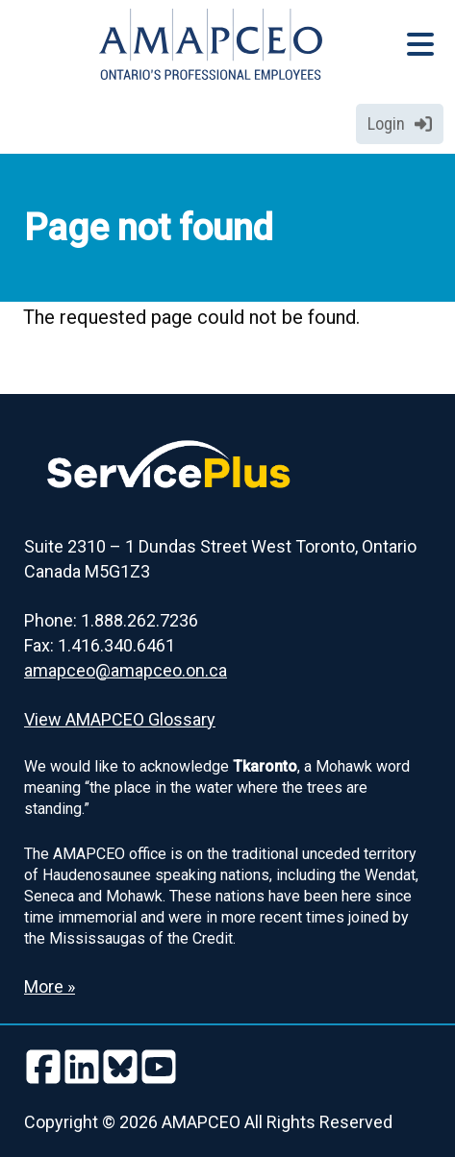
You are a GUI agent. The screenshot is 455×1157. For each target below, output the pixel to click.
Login (399, 123)
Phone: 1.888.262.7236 (111, 620)
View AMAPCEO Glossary (119, 719)
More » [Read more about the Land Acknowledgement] (49, 986)
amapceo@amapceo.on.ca (125, 670)
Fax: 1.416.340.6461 (99, 645)
